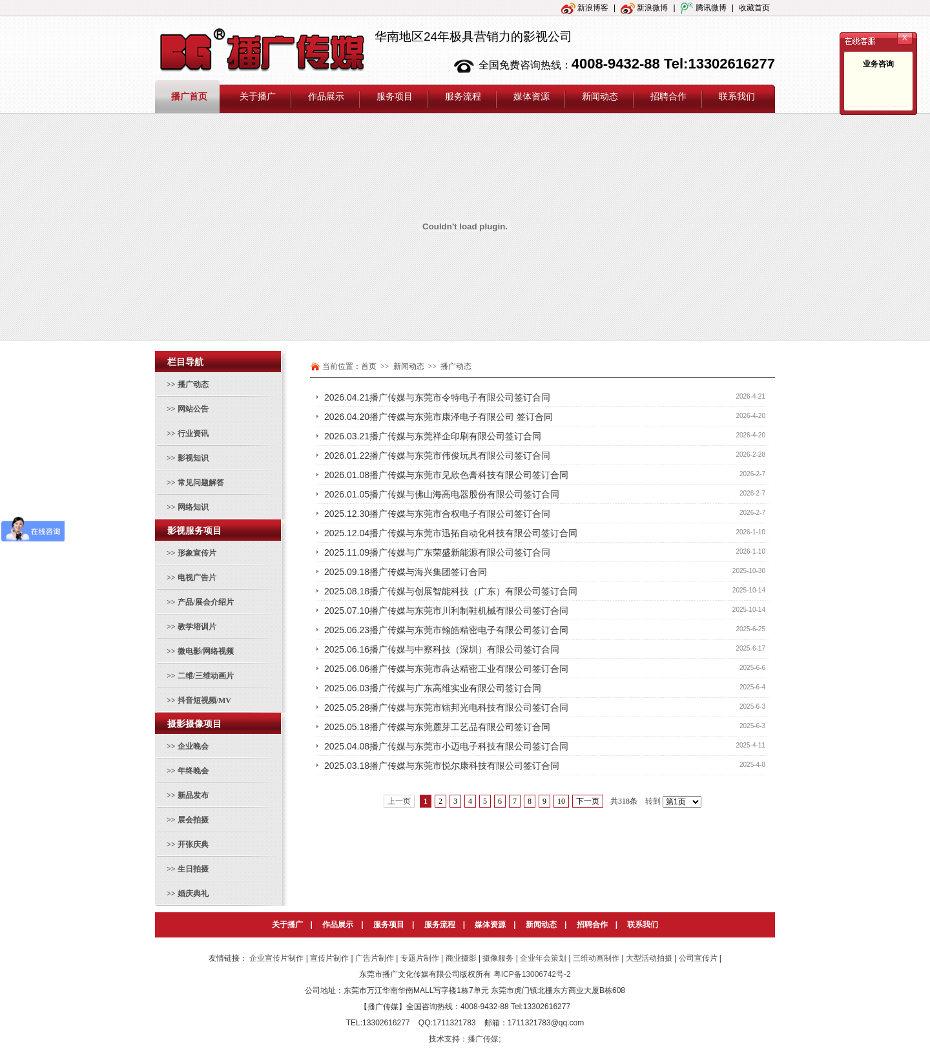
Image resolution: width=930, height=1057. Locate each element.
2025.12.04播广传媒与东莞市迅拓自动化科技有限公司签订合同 (450, 533)
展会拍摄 (193, 819)
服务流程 (439, 924)
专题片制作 (419, 958)
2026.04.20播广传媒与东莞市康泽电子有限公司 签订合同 (438, 417)
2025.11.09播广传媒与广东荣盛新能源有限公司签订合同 (437, 552)
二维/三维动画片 (206, 675)
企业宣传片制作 (276, 958)
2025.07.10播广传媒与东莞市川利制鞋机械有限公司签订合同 (446, 610)
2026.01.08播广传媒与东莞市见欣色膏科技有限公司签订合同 (446, 475)
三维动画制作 (596, 958)
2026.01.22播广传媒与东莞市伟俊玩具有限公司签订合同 (437, 455)
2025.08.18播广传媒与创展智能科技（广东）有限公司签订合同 (450, 591)
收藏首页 (754, 7)
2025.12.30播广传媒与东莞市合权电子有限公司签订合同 (437, 513)
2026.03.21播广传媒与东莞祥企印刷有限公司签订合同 (432, 436)
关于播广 (287, 924)
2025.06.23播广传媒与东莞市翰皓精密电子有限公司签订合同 (446, 630)
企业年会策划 (543, 958)
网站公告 (193, 408)
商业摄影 (461, 958)
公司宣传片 (698, 958)
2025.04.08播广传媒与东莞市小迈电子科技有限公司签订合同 (446, 746)
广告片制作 (374, 958)
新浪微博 (644, 7)
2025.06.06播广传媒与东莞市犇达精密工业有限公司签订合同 (446, 669)
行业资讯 (193, 433)
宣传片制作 (329, 958)
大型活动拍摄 (649, 958)
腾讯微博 (704, 7)
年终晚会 (193, 770)
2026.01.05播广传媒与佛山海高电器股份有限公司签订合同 (441, 494)
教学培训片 (197, 626)
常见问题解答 (201, 482)
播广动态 (193, 384)
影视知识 (193, 458)
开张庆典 (193, 844)
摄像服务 (497, 958)
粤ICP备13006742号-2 (532, 974)
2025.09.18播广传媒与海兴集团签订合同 (405, 572)
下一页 (587, 801)
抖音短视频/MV (204, 700)
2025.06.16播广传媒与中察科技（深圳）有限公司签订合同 (441, 649)
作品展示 (337, 924)
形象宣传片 (197, 553)
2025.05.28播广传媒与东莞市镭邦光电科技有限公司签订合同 (446, 707)
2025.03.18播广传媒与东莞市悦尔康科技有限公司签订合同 (441, 765)
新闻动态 (541, 924)
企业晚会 (193, 746)
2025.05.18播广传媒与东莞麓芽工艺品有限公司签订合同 (437, 727)
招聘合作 (592, 924)
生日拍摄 (193, 869)
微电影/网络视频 (206, 651)
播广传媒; (484, 1038)
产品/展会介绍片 (206, 602)
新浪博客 (584, 7)
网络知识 (193, 507)
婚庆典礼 (193, 893)
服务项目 (388, 924)
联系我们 (642, 924)
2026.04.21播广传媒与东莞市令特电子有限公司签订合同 (437, 397)
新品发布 (193, 795)
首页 (369, 366)
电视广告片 (197, 577)
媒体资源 (490, 924)
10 (561, 801)
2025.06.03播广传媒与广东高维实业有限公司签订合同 (432, 688)
